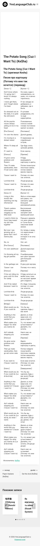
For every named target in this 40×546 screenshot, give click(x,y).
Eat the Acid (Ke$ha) (30, 472)
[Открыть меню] (37, 4)
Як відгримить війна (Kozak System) (29, 505)
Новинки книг (20, 540)
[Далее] (34, 506)
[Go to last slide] (6, 506)
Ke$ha (17, 461)
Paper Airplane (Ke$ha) (10, 473)
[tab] (15, 519)
